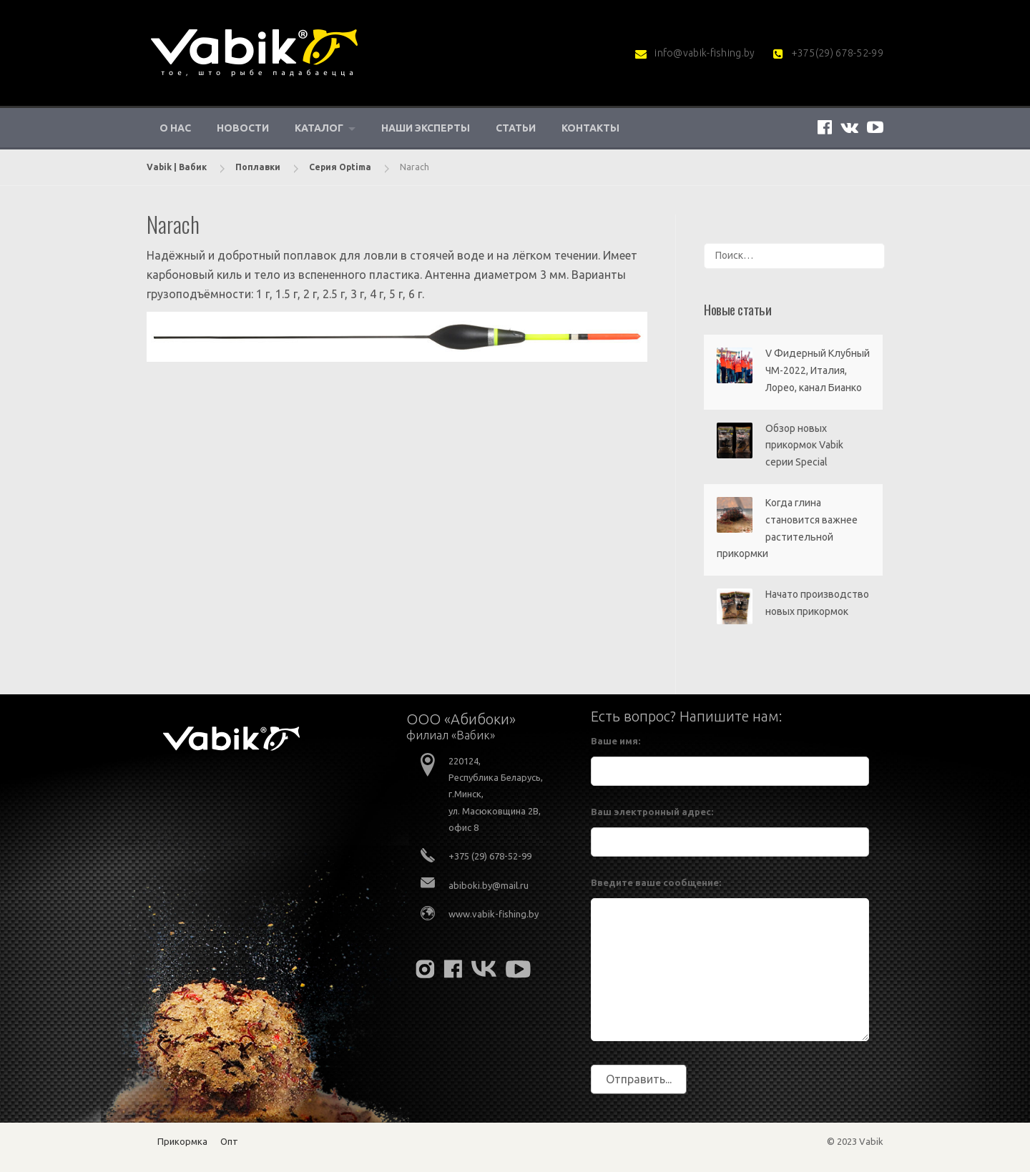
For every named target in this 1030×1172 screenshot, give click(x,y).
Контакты (590, 128)
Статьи (516, 128)
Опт (229, 1141)
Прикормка (182, 1141)
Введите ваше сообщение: (656, 882)
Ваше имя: (615, 741)
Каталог (319, 128)
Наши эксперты (425, 128)
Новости (243, 128)
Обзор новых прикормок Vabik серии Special (804, 445)
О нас (175, 128)
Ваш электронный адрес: (652, 812)
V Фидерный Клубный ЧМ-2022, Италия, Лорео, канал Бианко (817, 370)
